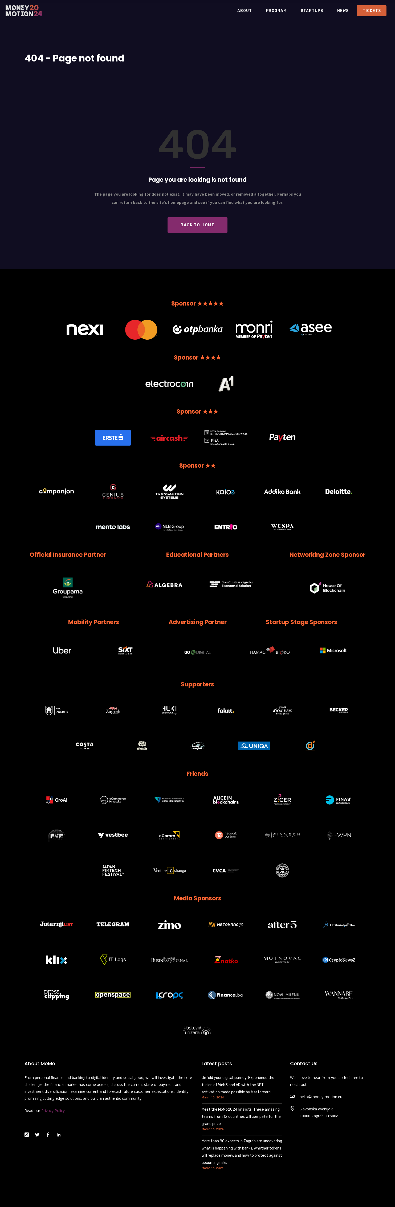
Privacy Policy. (53, 1110)
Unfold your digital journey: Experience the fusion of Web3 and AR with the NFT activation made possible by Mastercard (238, 1085)
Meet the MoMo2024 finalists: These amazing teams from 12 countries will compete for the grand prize (241, 1116)
